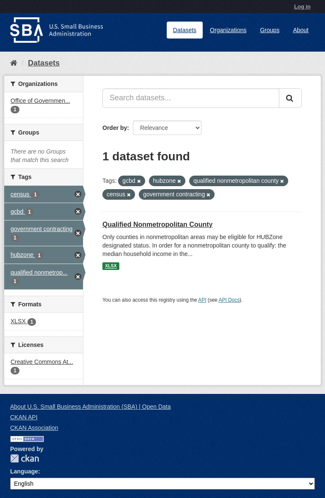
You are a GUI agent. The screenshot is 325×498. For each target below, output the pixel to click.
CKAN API (24, 417)
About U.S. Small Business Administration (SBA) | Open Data (90, 406)
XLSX (110, 266)
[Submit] (290, 98)
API (202, 300)
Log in (302, 6)
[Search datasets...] (190, 98)
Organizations (228, 30)
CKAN (24, 458)
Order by (114, 127)
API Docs (229, 300)
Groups (269, 30)
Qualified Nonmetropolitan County (157, 224)
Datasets (184, 30)
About (300, 30)
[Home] (13, 63)
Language (24, 471)
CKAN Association (34, 427)
